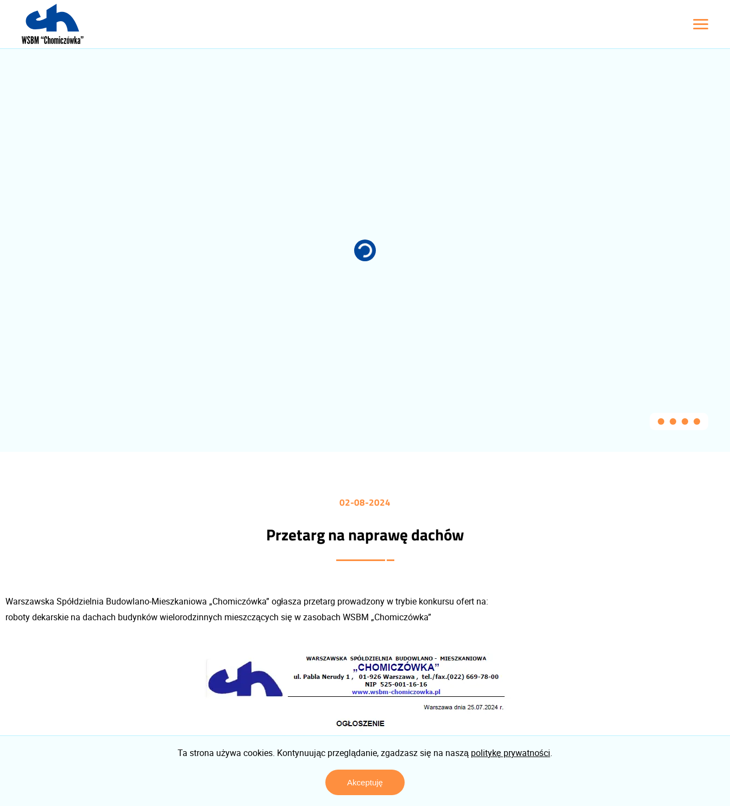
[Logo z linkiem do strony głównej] (53, 24)
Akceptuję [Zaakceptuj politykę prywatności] (365, 782)
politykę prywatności (510, 753)
